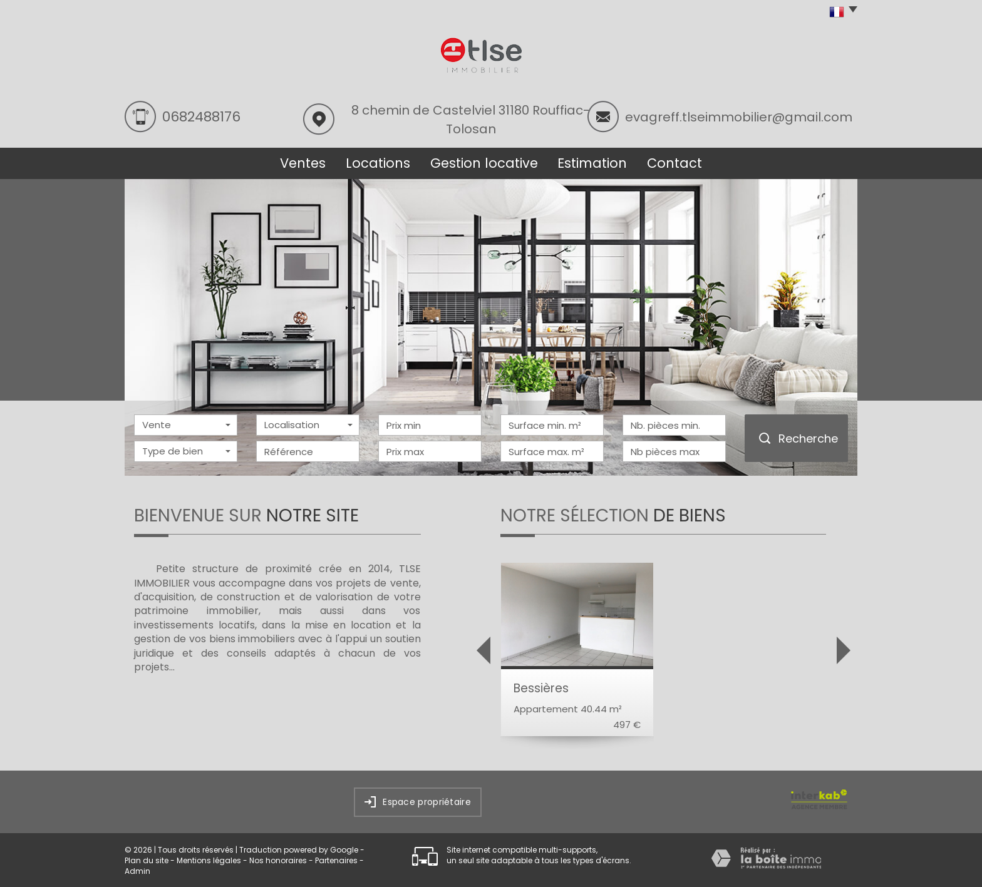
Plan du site (146, 860)
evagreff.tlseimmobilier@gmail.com (738, 117)
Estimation (592, 163)
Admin (137, 871)
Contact (674, 163)
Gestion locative (484, 163)
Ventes (303, 163)
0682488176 (201, 116)
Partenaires (336, 860)
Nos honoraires (278, 860)
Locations (378, 163)
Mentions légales (209, 860)
